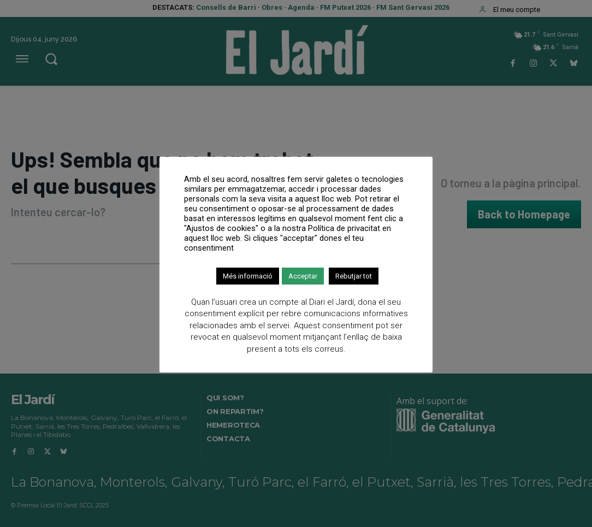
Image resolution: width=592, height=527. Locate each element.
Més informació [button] (248, 276)
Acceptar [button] (302, 276)
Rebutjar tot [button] (353, 276)
